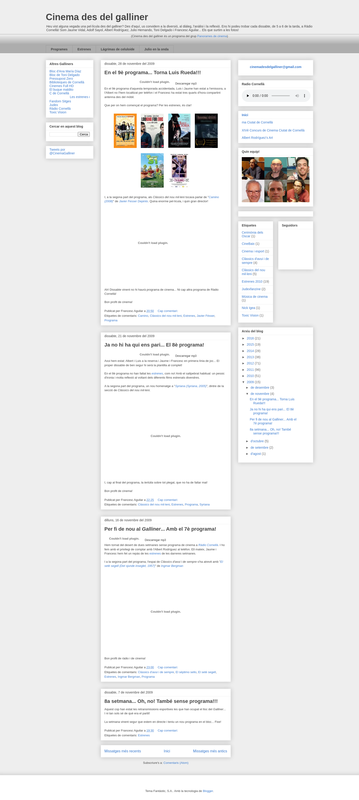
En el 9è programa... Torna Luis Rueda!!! (152, 72)
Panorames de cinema (212, 36)
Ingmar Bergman (129, 676)
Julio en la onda (156, 49)
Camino (143, 315)
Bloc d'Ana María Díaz (65, 71)
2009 (251, 382)
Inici (167, 751)
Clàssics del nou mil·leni (166, 315)
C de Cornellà (59, 93)
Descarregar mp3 (185, 83)
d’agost (256, 454)
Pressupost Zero (61, 78)
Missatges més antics (210, 751)
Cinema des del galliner (97, 17)
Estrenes (84, 49)
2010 (251, 376)
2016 (251, 338)
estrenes (155, 553)
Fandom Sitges (60, 101)
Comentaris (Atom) (175, 763)
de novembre (260, 394)
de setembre (259, 447)
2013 (251, 357)
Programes (59, 49)
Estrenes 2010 (252, 281)
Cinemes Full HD (61, 86)
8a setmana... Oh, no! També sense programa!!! (161, 701)
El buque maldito (61, 89)
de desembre (260, 387)
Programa (110, 320)
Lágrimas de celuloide (117, 49)
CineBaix (248, 244)
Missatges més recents (122, 751)
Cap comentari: (168, 311)
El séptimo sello (186, 672)
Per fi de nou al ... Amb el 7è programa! (160, 529)
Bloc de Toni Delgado (64, 75)
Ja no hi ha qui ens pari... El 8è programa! (154, 345)
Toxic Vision (57, 112)
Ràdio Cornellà (208, 545)
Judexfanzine (251, 289)
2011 (251, 369)
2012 (251, 363)
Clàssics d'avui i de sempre (156, 672)
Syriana (205, 504)
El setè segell (207, 672)
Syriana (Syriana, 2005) (191, 386)
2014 (251, 351)
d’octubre (257, 441)
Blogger (208, 791)
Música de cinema (255, 296)
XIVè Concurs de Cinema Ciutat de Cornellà (273, 130)
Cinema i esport (253, 251)
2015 (251, 344)
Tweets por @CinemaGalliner (62, 151)
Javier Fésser (205, 315)
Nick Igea (248, 308)
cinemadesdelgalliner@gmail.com (275, 67)
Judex (53, 105)
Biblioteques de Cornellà (66, 82)
